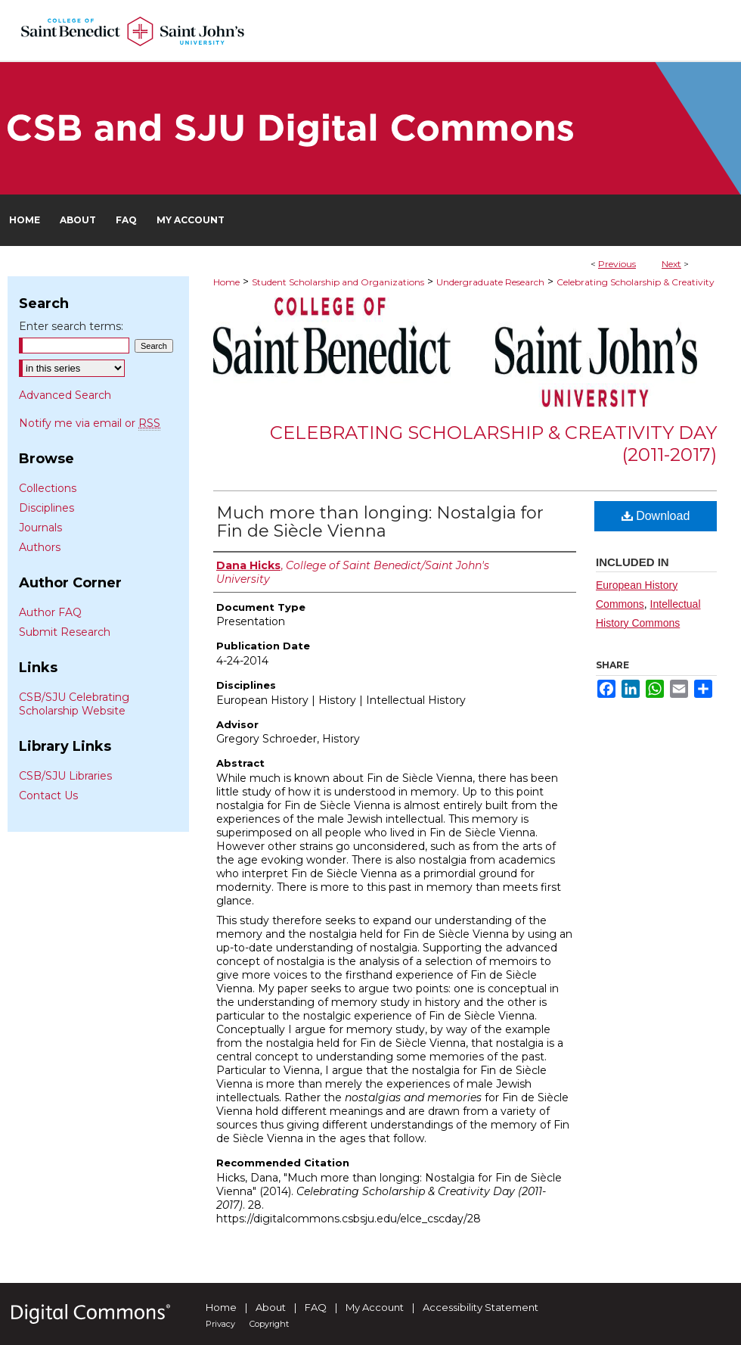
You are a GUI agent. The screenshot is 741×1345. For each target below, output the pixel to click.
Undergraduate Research (490, 282)
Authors (39, 547)
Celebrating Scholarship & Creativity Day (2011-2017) (493, 443)
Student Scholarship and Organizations (338, 282)
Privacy (220, 1324)
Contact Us (48, 795)
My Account (375, 1307)
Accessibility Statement (480, 1307)
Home (226, 282)
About (271, 1307)
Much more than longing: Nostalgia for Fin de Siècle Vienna (380, 522)
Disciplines (46, 508)
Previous (617, 263)
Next (671, 263)
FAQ (316, 1307)
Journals (40, 527)
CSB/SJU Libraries (65, 776)
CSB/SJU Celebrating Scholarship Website (74, 704)
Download (656, 515)
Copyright (269, 1324)
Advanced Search (65, 395)
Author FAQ (50, 612)
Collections (47, 488)
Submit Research (64, 632)
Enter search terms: (71, 326)
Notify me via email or (89, 423)
